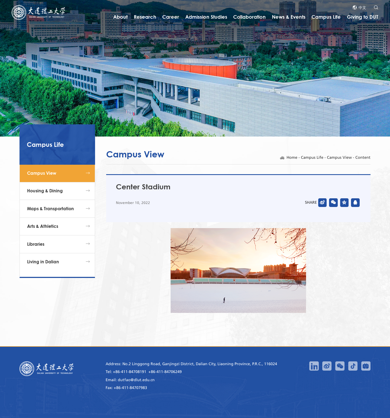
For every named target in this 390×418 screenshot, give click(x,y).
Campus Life (326, 17)
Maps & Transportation (50, 208)
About (120, 17)
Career (170, 17)
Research (145, 17)
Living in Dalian (43, 261)
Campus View (41, 173)
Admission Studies (206, 17)
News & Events (289, 17)
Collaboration (249, 17)
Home (292, 157)
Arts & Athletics (42, 226)
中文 (362, 7)
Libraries (35, 244)
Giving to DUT (362, 17)
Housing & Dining (45, 190)
